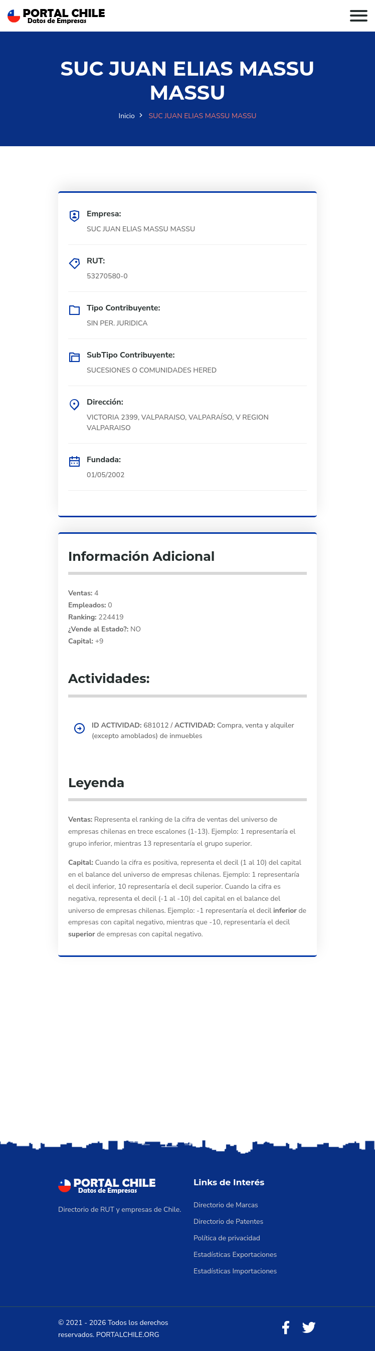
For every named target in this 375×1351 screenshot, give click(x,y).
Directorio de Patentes (228, 1221)
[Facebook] (286, 1328)
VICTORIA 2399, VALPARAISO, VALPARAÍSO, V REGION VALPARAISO (178, 423)
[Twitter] (309, 1328)
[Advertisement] (187, 1062)
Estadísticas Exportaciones (235, 1254)
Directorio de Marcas (226, 1205)
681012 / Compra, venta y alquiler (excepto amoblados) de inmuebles (193, 731)
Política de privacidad (227, 1238)
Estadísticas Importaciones (235, 1271)
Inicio (127, 116)
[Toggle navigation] (358, 16)
